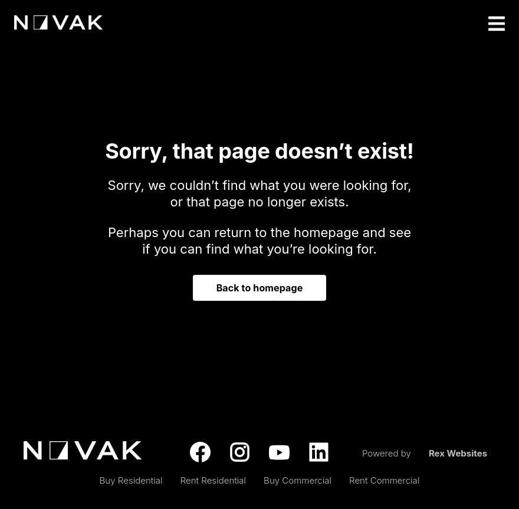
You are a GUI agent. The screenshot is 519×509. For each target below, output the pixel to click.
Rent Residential (213, 480)
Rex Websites (458, 453)
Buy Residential (131, 480)
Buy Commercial (297, 480)
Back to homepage (259, 288)
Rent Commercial (384, 480)
